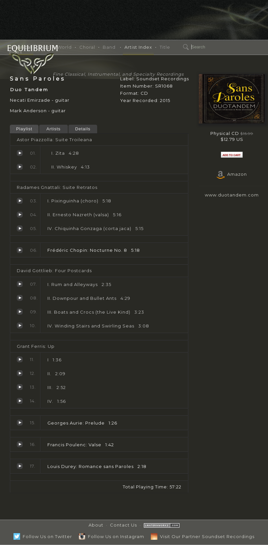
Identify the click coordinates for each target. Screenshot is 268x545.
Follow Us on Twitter (42, 536)
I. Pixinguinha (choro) (20, 201)
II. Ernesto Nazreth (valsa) (20, 215)
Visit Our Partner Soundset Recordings (203, 536)
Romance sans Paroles (20, 466)
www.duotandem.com (232, 194)
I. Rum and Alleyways (20, 284)
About (96, 525)
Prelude (20, 423)
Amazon (232, 174)
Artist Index (138, 47)
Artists (53, 128)
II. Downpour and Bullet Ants (20, 298)
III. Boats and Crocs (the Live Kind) (20, 312)
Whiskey (20, 167)
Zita (20, 153)
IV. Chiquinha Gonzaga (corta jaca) (20, 228)
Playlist (24, 128)
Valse (20, 444)
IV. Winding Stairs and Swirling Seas (20, 325)
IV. (20, 401)
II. (20, 373)
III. (20, 387)
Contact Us (123, 525)
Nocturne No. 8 (20, 250)
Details (83, 128)
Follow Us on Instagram (111, 536)
